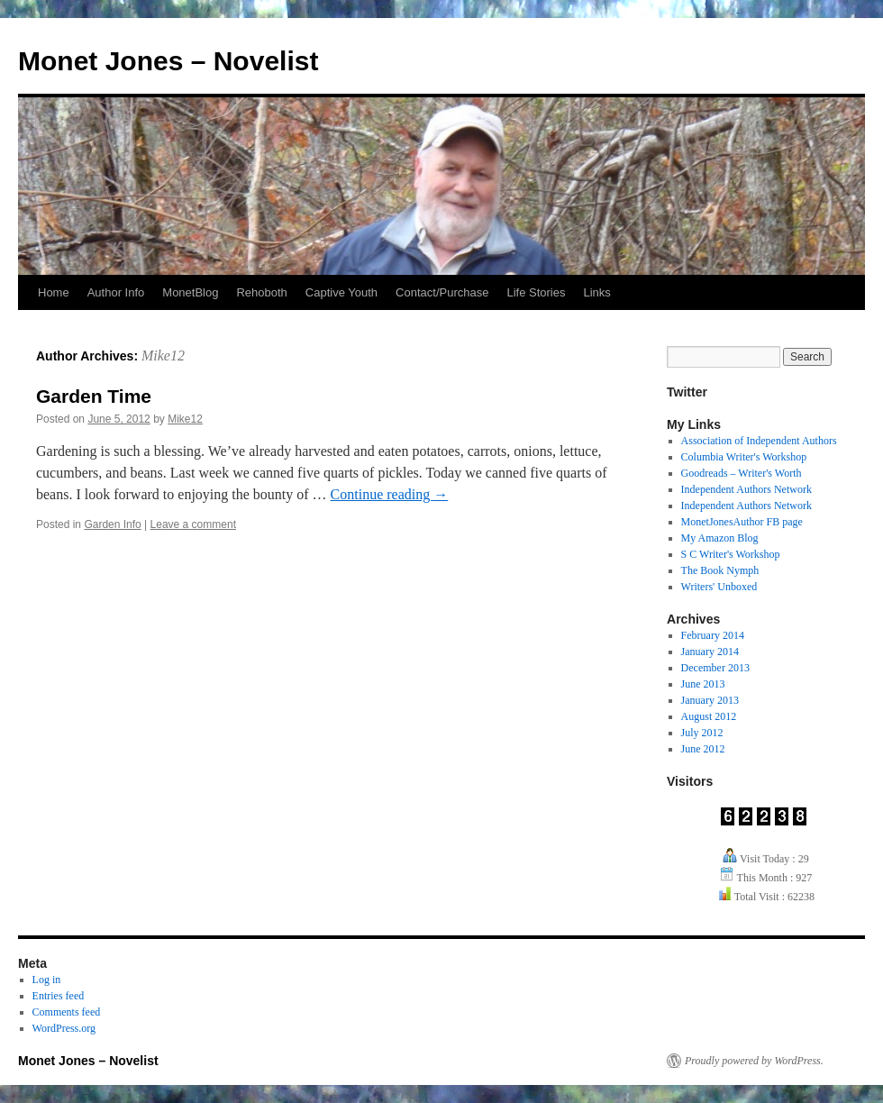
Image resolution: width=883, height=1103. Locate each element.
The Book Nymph (720, 570)
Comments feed (66, 1012)
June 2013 (703, 684)
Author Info (116, 292)
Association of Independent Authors (759, 440)
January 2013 (710, 700)
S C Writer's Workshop (730, 554)
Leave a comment (193, 524)
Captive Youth (341, 292)
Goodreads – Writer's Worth (741, 473)
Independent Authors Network (746, 489)
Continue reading (390, 494)
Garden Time (93, 396)
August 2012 (709, 716)
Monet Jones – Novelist (168, 61)
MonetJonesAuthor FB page (742, 521)
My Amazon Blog (720, 538)
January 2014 (710, 651)
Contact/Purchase (442, 292)
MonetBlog (190, 292)
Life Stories (535, 292)
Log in (46, 979)
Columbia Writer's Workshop (744, 457)
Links (596, 292)
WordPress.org (64, 1028)
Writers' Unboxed (719, 586)
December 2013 (715, 667)
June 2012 (703, 749)
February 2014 (712, 635)
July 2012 (702, 732)
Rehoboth (261, 292)
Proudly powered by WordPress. (754, 1060)
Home (53, 292)
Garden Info (112, 524)
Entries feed (58, 995)
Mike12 (163, 355)
